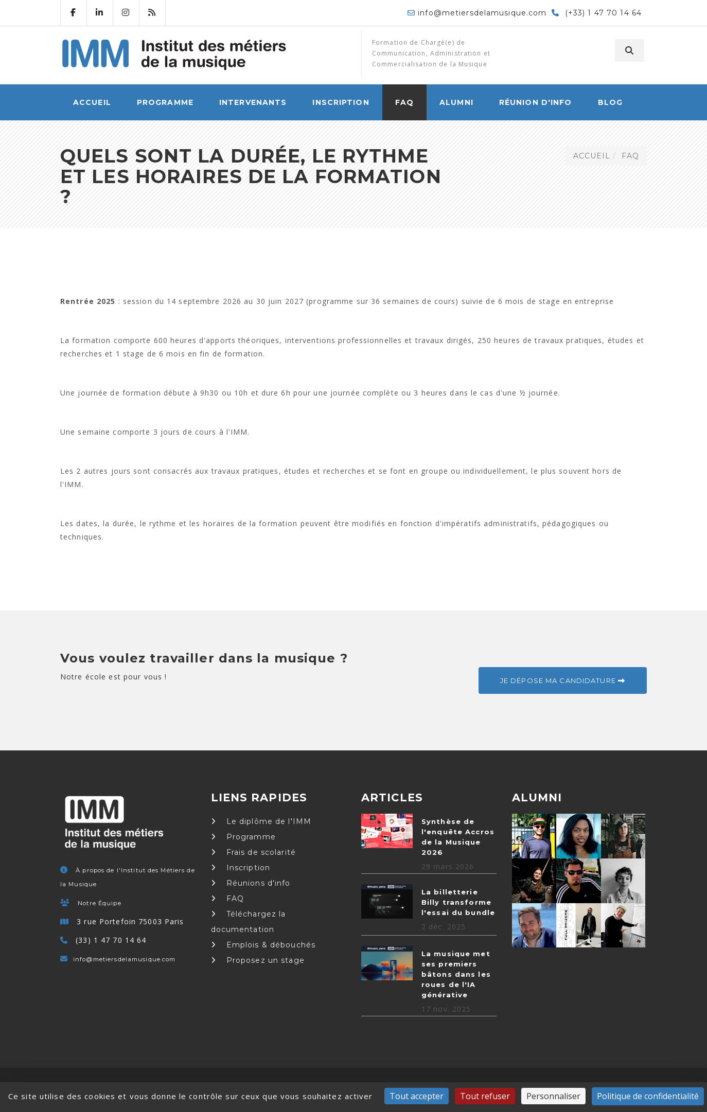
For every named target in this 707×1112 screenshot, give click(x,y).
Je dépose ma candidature (562, 680)
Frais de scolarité (253, 852)
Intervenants (253, 102)
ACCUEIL (92, 102)
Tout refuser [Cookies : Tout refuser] (485, 1096)
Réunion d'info (535, 102)
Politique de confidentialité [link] (648, 1096)
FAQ (404, 102)
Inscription (340, 102)
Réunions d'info (251, 883)
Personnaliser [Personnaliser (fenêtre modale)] (553, 1096)
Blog (610, 102)
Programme (165, 102)
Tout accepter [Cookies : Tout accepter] (417, 1096)
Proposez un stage (258, 960)
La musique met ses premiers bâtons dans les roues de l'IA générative (456, 974)
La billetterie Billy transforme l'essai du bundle (458, 902)
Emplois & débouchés (263, 944)
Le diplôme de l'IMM (261, 821)
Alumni (456, 102)
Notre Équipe (99, 903)
